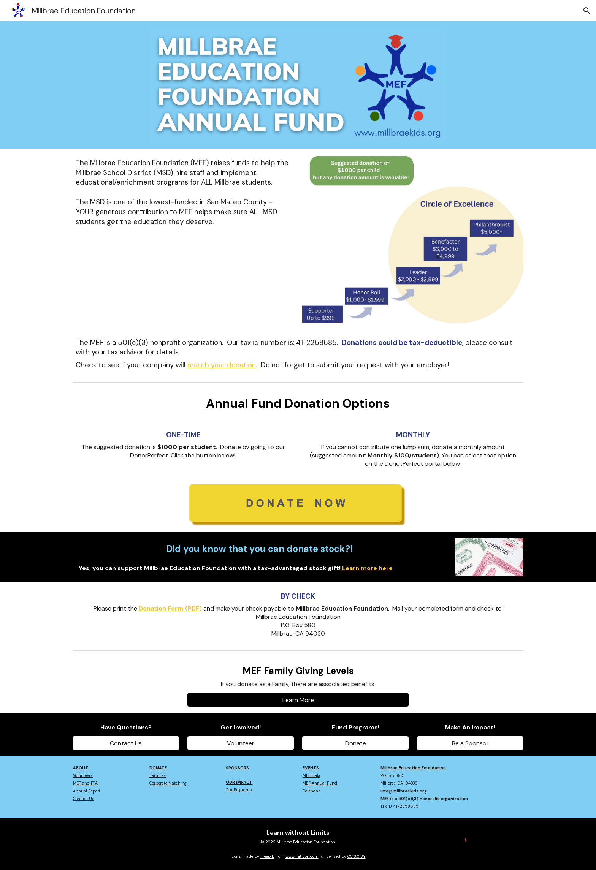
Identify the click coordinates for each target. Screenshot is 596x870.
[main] (183, 192)
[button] (587, 11)
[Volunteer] (240, 743)
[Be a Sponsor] (470, 743)
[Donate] (355, 743)
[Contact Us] (125, 743)
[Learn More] (298, 700)
